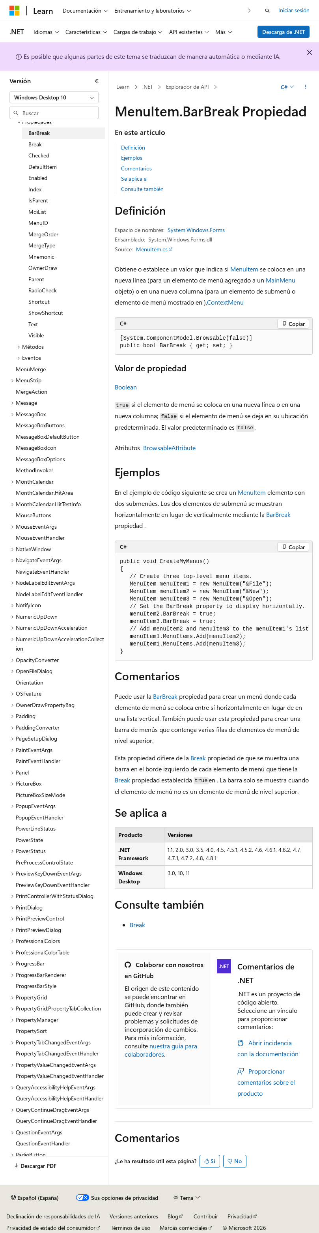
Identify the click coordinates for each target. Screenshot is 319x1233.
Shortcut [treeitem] (39, 301)
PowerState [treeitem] (29, 840)
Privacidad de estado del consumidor (50, 1227)
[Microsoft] (14, 11)
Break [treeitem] (35, 144)
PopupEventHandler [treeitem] (39, 817)
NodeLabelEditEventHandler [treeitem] (49, 594)
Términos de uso (130, 1227)
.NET (147, 86)
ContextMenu (225, 302)
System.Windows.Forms (196, 230)
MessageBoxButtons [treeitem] (40, 425)
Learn (123, 86)
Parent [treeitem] (36, 279)
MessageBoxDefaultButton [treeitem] (48, 436)
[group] (214, 606)
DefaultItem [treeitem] (42, 166)
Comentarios (136, 168)
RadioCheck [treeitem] (42, 290)
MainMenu (280, 280)
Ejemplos (131, 157)
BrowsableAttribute (169, 447)
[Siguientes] (249, 10)
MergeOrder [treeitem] (43, 234)
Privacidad (240, 1216)
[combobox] (54, 97)
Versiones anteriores (134, 1216)
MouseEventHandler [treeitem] (40, 537)
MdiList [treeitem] (37, 211)
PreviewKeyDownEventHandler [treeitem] (53, 885)
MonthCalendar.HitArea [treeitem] (44, 492)
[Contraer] (96, 81)
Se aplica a (134, 178)
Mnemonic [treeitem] (41, 256)
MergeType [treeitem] (41, 245)
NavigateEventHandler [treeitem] (42, 571)
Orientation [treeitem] (29, 682)
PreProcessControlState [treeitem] (44, 862)
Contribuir (206, 1216)
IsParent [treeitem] (38, 200)
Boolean (126, 387)
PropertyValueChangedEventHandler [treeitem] (60, 1076)
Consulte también (142, 189)
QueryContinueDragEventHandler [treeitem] (56, 1120)
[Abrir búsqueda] (267, 11)
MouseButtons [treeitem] (33, 515)
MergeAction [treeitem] (31, 391)
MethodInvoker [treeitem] (34, 470)
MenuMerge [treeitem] (31, 369)
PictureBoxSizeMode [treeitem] (40, 795)
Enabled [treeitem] (37, 177)
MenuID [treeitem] (38, 222)
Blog (173, 1216)
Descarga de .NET (283, 32)
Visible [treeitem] (36, 335)
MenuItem (244, 269)
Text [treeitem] (33, 324)
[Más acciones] (306, 87)
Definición (133, 147)
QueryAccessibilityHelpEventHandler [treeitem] (59, 1098)
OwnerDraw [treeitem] (42, 267)
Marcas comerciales (183, 1227)
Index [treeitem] (34, 189)
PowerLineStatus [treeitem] (36, 828)
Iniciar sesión (294, 10)
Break (198, 758)
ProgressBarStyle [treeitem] (36, 986)
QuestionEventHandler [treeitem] (43, 1143)
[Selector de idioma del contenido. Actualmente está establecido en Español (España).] (34, 1198)
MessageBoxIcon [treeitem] (36, 447)
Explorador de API (187, 86)
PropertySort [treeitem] (31, 1031)
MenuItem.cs (152, 249)
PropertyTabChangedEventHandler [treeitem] (57, 1053)
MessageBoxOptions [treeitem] (40, 459)
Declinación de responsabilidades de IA (53, 1216)
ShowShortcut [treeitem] (45, 312)
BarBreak (278, 514)
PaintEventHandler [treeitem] (38, 761)
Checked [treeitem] (38, 155)
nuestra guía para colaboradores (161, 1050)
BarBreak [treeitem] (39, 133)
